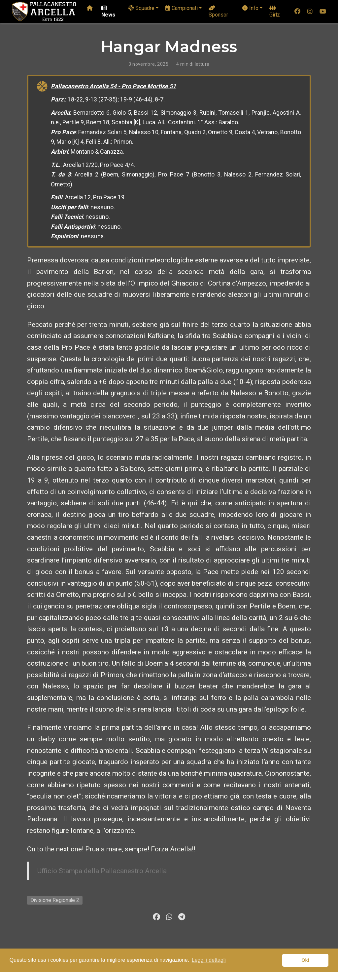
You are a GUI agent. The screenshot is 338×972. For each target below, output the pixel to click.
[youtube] (323, 12)
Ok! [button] (305, 960)
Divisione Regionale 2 (54, 900)
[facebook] (297, 12)
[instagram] (310, 12)
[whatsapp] (169, 917)
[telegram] (181, 917)
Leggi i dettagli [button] (209, 960)
